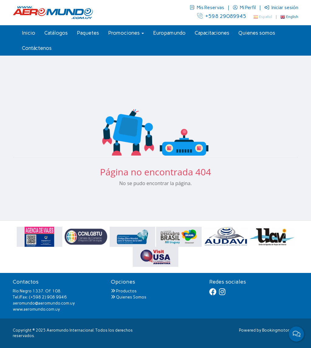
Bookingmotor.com (280, 330)
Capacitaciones (212, 33)
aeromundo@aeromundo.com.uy (44, 303)
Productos (124, 291)
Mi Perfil (245, 7)
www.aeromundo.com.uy (36, 309)
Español (262, 17)
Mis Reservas (207, 7)
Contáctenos (37, 48)
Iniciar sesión (281, 7)
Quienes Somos (128, 297)
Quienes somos (256, 33)
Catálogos (56, 33)
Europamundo (169, 33)
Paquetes (88, 33)
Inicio (28, 33)
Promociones (126, 33)
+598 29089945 (221, 16)
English (289, 17)
